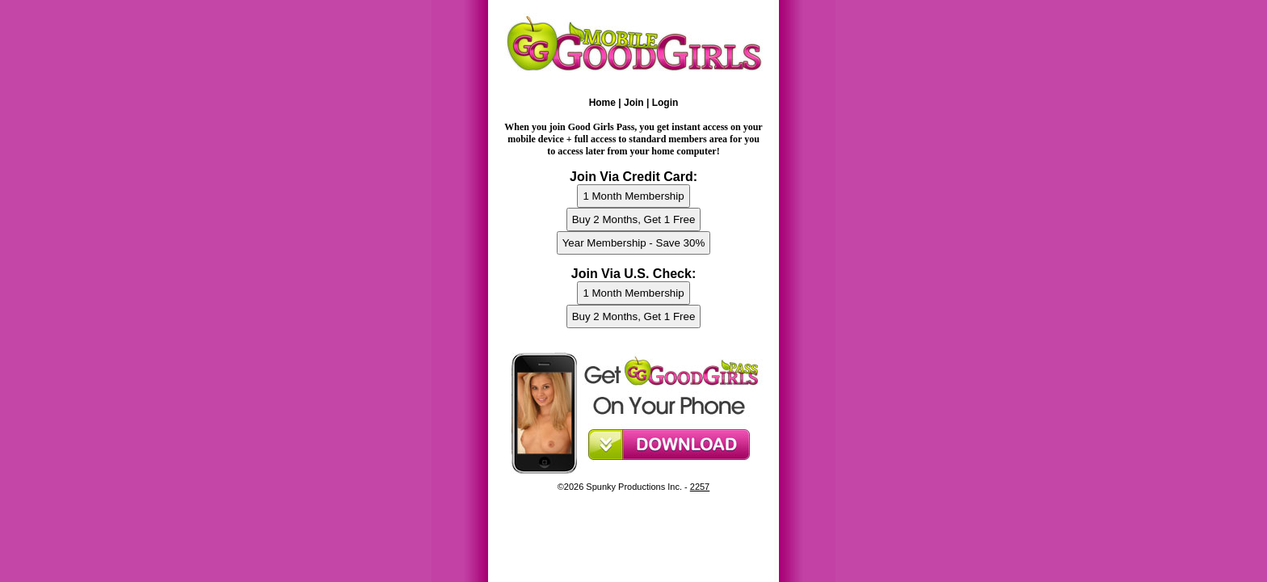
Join (634, 102)
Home (602, 102)
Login (665, 102)
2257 (699, 486)
